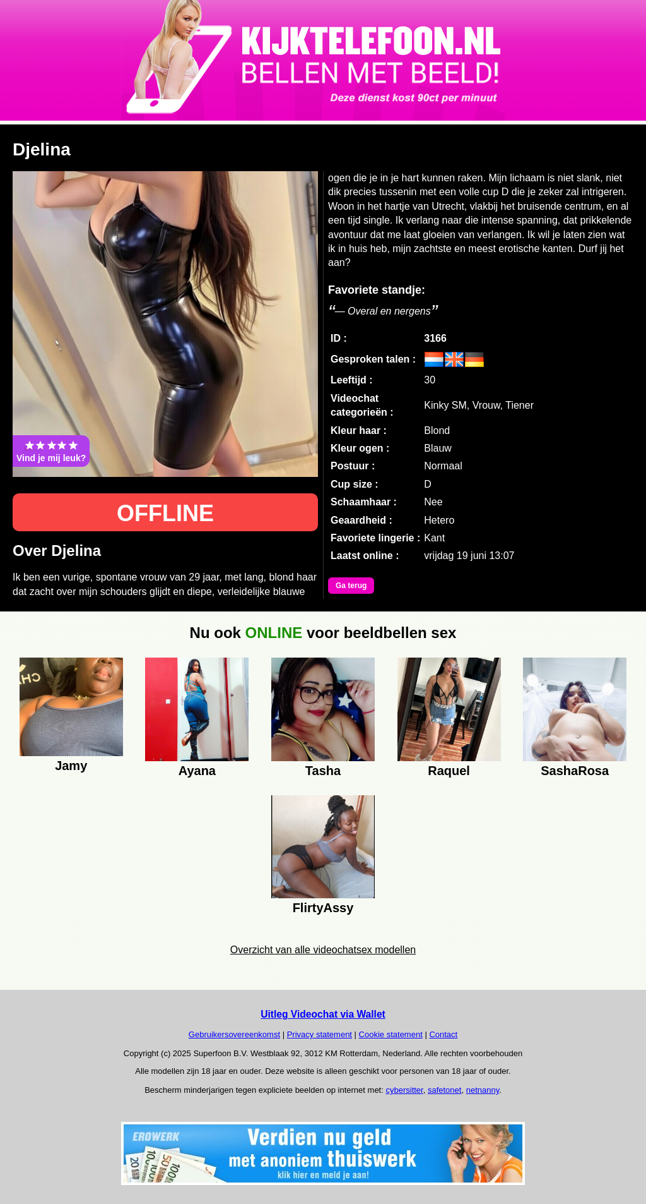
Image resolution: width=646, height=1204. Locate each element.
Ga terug (351, 585)
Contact (443, 1034)
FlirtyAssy (323, 908)
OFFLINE (165, 513)
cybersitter (404, 1090)
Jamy (71, 766)
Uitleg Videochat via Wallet (323, 1014)
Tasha (323, 771)
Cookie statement (391, 1034)
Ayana (197, 771)
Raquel (449, 771)
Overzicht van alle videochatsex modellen (323, 949)
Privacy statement (319, 1034)
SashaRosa (575, 771)
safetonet (445, 1090)
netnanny (483, 1090)
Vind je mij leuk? (51, 451)
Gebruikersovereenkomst (234, 1034)
